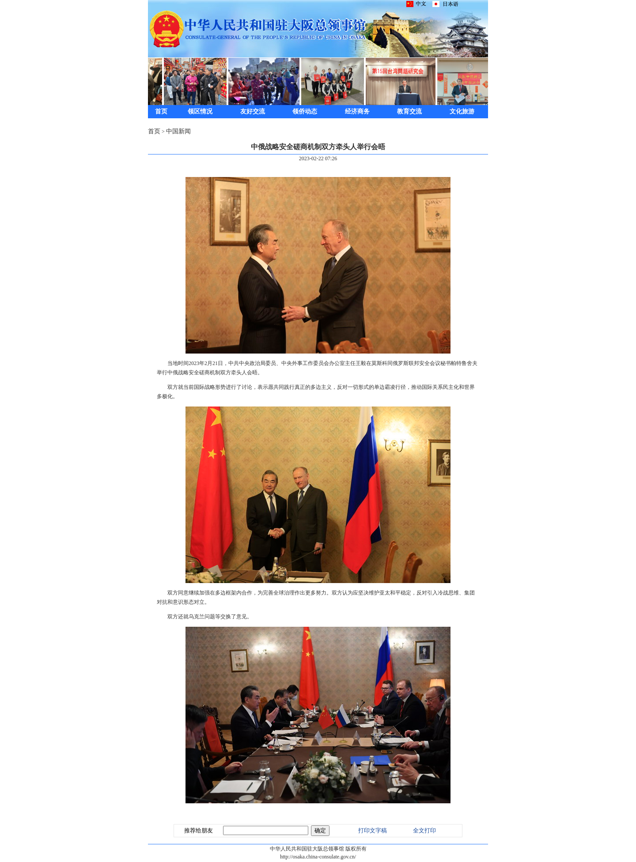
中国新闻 (178, 131)
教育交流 (409, 111)
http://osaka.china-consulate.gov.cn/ (318, 857)
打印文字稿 (372, 830)
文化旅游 (462, 111)
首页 (161, 111)
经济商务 (357, 111)
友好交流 (252, 111)
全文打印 (424, 830)
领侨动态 (304, 111)
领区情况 (200, 111)
